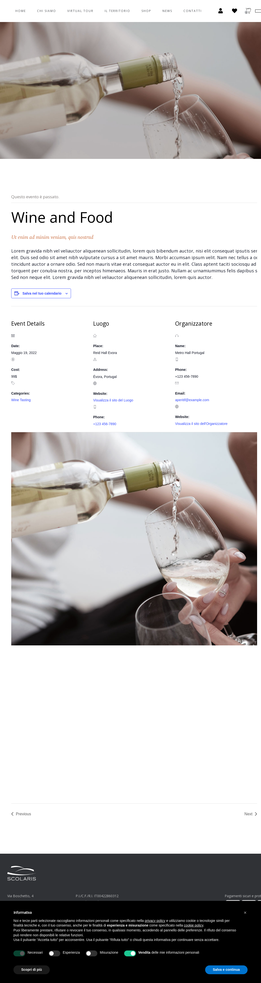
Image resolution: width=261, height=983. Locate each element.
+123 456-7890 (104, 424)
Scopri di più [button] (31, 970)
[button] (245, 913)
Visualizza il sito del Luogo (113, 400)
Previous (23, 814)
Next (248, 814)
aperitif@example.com (192, 400)
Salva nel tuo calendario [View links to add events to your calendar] (41, 293)
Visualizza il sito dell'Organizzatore (201, 424)
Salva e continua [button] (226, 970)
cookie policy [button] (193, 925)
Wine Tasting (21, 400)
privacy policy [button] (155, 921)
